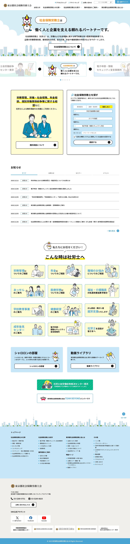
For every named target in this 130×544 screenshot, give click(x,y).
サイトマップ (74, 2)
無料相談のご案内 (90, 7)
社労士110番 (43, 456)
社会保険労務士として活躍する (21, 453)
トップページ (16, 432)
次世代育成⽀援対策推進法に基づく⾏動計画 (107, 446)
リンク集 (97, 441)
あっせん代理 (16, 446)
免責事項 (42, 448)
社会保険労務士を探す (72, 7)
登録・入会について (73, 446)
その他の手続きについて (74, 448)
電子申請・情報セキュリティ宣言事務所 (51, 441)
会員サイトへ (123, 2)
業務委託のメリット (45, 443)
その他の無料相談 (45, 463)
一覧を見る (111, 231)
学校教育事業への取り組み (75, 458)
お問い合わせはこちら (23, 505)
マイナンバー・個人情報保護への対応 (23, 451)
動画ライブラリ (93, 366)
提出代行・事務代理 (18, 441)
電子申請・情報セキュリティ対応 (93, 126)
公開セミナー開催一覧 (74, 461)
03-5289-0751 (19, 498)
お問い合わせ (87, 2)
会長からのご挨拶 (73, 441)
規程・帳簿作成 (16, 443)
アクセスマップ (61, 2)
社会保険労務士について (65, 46)
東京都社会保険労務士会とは (112, 7)
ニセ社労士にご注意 (45, 446)
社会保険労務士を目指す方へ (20, 456)
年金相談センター (45, 461)
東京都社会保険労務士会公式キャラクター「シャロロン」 (79, 464)
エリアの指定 (93, 118)
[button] (39, 69)
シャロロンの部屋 (37, 366)
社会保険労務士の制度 (74, 443)
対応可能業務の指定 (92, 111)
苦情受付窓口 (99, 457)
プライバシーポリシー (101, 443)
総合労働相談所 (44, 458)
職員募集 (97, 454)
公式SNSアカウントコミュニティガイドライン (107, 451)
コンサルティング (17, 448)
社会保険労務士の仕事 (51, 7)
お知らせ (37, 7)
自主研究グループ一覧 (74, 451)
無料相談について (37, 145)
